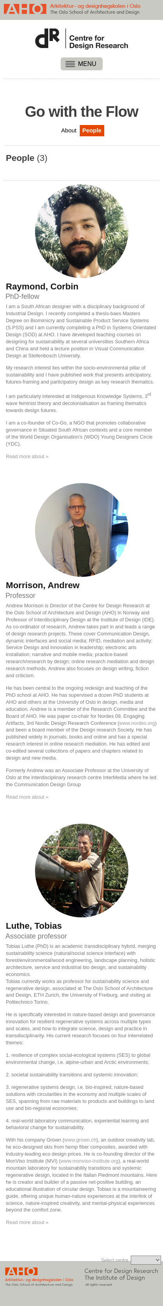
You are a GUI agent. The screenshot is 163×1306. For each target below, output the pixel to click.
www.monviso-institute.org (90, 1161)
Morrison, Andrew (43, 585)
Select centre (114, 1260)
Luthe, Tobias (34, 926)
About (68, 130)
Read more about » (27, 456)
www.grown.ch (80, 1140)
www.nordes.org (137, 723)
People (92, 130)
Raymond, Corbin (42, 286)
